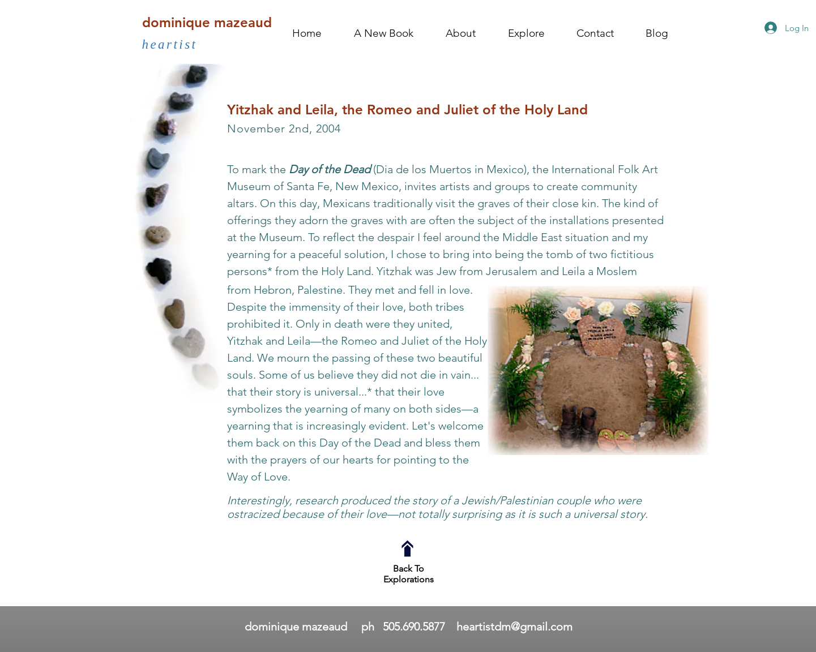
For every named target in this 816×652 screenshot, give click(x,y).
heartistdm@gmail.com (514, 626)
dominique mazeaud (207, 22)
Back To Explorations (408, 574)
